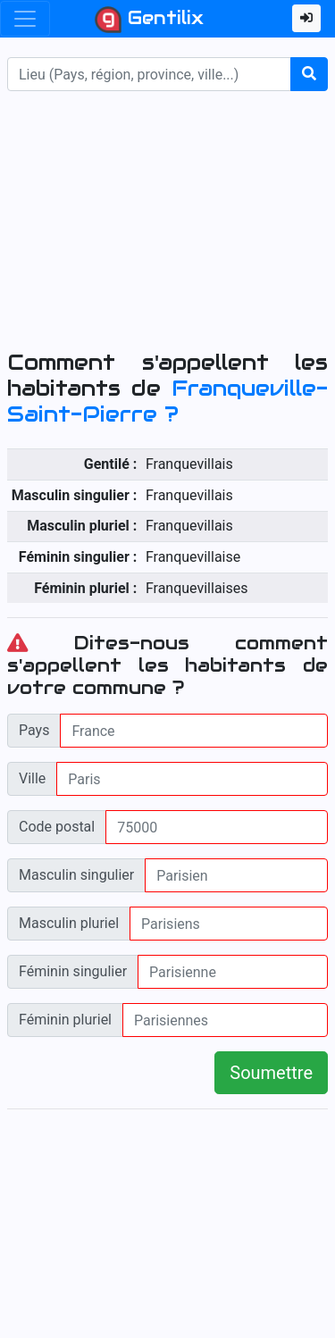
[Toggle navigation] (25, 19)
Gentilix (149, 19)
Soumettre (271, 1072)
